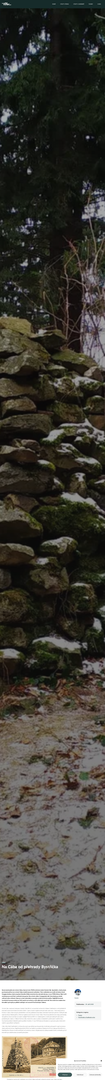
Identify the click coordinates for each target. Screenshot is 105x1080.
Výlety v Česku (64, 4)
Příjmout (65, 1074)
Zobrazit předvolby (95, 1074)
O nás (99, 4)
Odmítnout (80, 1074)
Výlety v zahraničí (78, 4)
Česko (80, 1015)
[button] (101, 1061)
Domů (54, 4)
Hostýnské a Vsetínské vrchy (86, 1017)
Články (91, 4)
